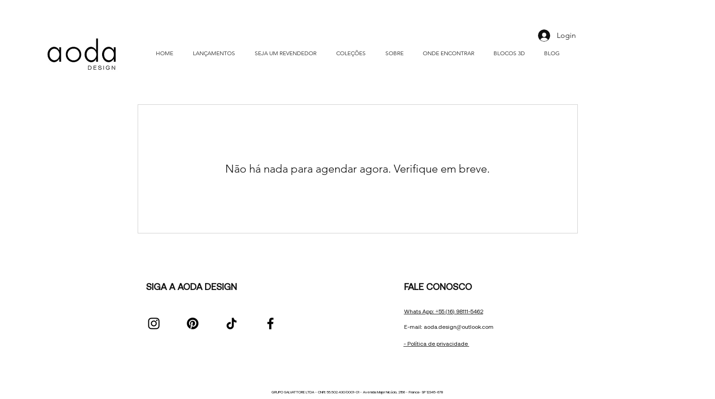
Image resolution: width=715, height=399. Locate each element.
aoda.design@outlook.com (459, 327)
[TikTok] (231, 323)
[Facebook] (270, 323)
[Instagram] (154, 323)
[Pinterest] (192, 323)
